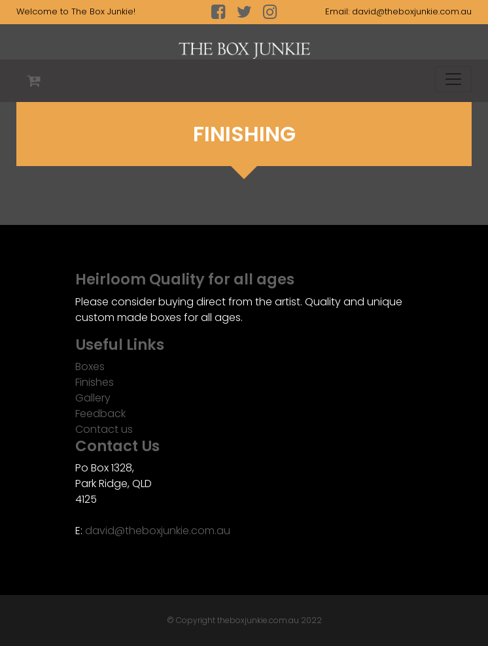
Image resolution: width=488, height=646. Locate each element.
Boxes (90, 366)
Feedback (100, 413)
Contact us (104, 429)
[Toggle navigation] (453, 79)
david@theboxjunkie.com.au (412, 11)
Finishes (94, 382)
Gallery (93, 397)
